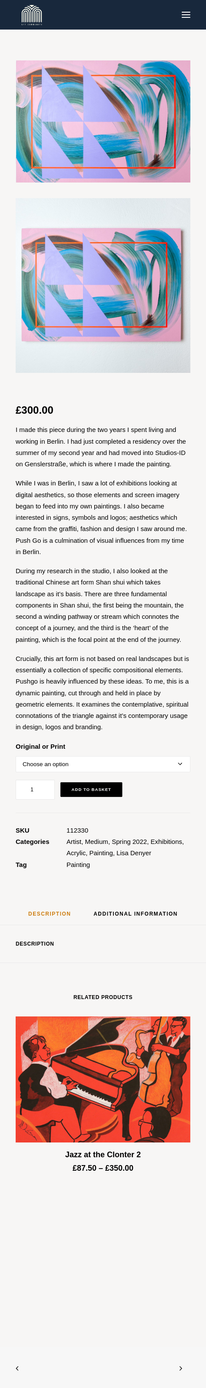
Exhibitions (166, 841)
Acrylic (76, 853)
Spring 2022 (129, 841)
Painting (101, 853)
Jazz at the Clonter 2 (103, 1154)
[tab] (135, 917)
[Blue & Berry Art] (31, 15)
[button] (186, 15)
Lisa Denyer (133, 853)
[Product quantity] (35, 790)
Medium (96, 841)
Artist (73, 841)
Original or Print (40, 746)
